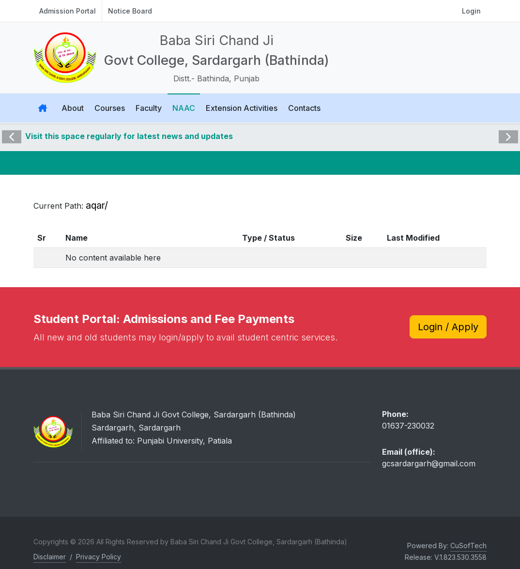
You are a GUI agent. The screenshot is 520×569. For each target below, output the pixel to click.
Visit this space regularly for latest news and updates (129, 136)
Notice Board (130, 11)
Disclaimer (49, 555)
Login (471, 11)
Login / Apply (448, 325)
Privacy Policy (98, 555)
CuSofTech (468, 544)
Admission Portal (67, 11)
